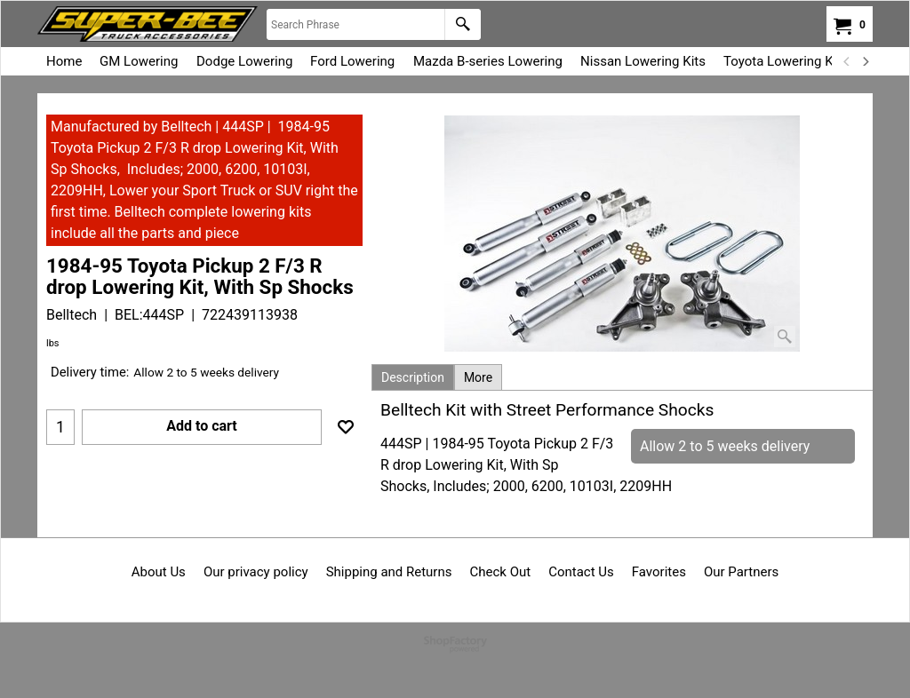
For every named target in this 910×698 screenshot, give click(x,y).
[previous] (847, 61)
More (478, 377)
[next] (865, 61)
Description (412, 377)
